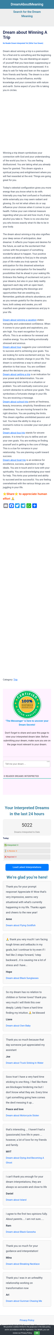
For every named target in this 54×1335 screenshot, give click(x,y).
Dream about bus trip (14, 432)
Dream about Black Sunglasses (22, 978)
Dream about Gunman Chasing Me (24, 1301)
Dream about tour (12, 347)
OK (37, 1333)
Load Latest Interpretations (27, 867)
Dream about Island (16, 1199)
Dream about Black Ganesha (21, 1232)
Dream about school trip (15, 401)
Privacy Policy (27, 1320)
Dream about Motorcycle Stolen (22, 1115)
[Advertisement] (27, 123)
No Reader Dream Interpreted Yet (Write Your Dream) (23, 43)
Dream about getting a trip (16, 374)
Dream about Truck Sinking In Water (24, 1063)
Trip (15, 679)
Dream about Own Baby (18, 1025)
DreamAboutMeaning (27, 4)
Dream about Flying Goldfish (21, 925)
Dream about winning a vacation (20, 320)
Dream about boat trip (14, 460)
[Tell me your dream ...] (26, 763)
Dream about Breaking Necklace (23, 1264)
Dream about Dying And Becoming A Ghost (25, 1160)
